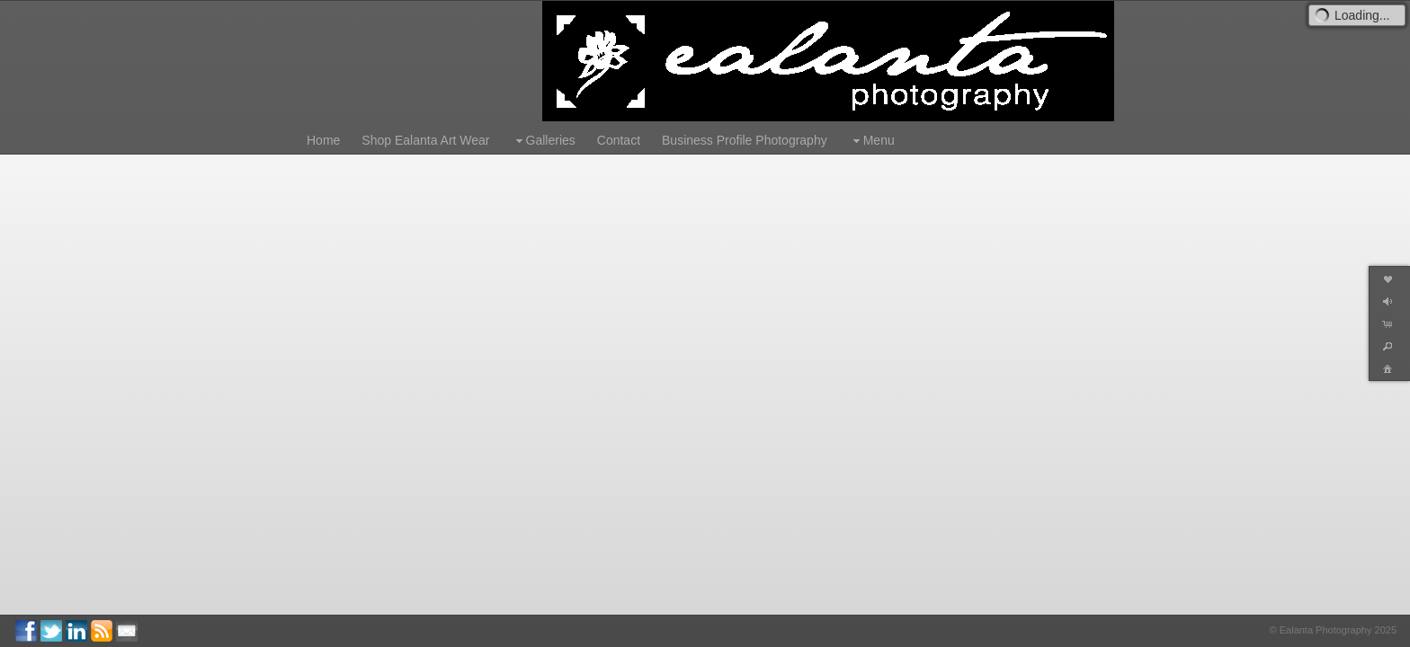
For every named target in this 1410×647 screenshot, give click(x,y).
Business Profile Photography (744, 140)
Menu (872, 140)
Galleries (544, 140)
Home (323, 140)
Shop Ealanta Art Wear (425, 140)
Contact (618, 140)
